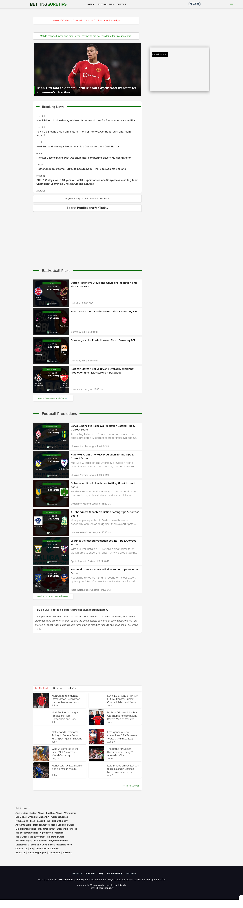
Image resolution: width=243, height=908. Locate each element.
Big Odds (20, 817)
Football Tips (106, 4)
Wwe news (70, 813)
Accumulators (23, 824)
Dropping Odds (65, 824)
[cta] (56, 270)
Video (73, 688)
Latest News (37, 813)
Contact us (21, 848)
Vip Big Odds (40, 840)
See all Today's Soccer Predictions (52, 596)
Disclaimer (21, 844)
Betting (48, 4)
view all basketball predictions (52, 398)
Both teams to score (44, 824)
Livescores (54, 852)
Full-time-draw (46, 828)
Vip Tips (121, 4)
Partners (67, 852)
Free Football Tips (40, 821)
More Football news (130, 786)
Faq (32, 848)
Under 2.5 (44, 817)
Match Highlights (36, 852)
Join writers (21, 813)
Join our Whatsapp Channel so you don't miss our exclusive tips (86, 20)
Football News (54, 813)
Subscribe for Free (67, 828)
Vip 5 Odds (21, 836)
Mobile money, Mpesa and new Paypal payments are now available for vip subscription (86, 36)
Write (196, 4)
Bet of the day (60, 821)
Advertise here (64, 844)
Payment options (58, 840)
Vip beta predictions (26, 832)
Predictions (21, 821)
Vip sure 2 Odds (55, 836)
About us (20, 852)
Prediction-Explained (47, 848)
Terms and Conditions (41, 844)
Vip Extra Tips (23, 840)
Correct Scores (59, 817)
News (90, 4)
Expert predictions (25, 828)
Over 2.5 (32, 817)
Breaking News (53, 106)
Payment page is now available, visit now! (87, 198)
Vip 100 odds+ (37, 836)
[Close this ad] (241, 897)
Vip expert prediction (51, 832)
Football (41, 688)
